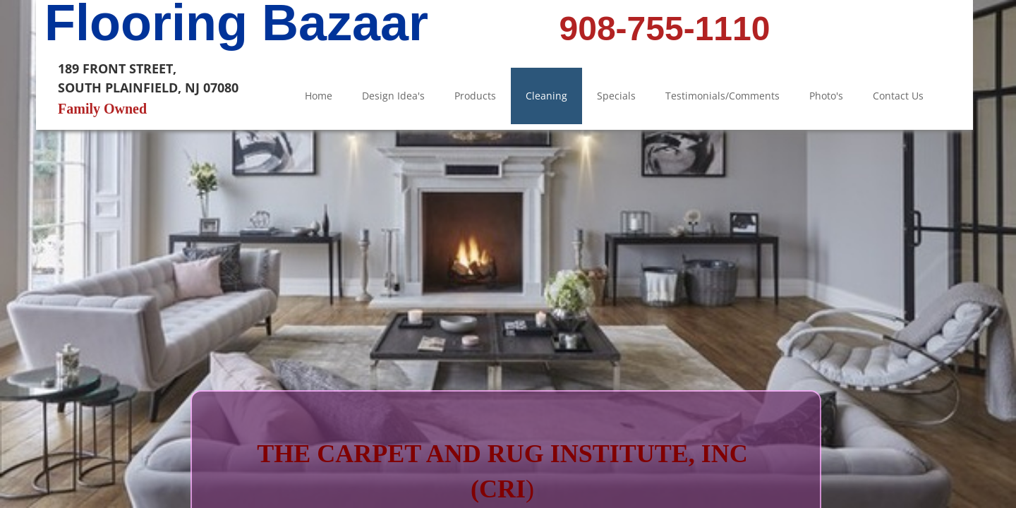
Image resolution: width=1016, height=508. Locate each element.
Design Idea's (393, 95)
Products (475, 95)
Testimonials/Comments (722, 95)
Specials (616, 95)
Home (318, 95)
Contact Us (898, 95)
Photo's (826, 95)
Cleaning (546, 95)
